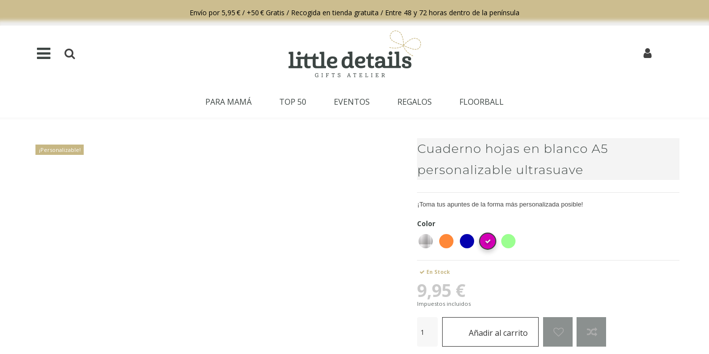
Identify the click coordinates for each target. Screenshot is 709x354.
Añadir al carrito (490, 331)
